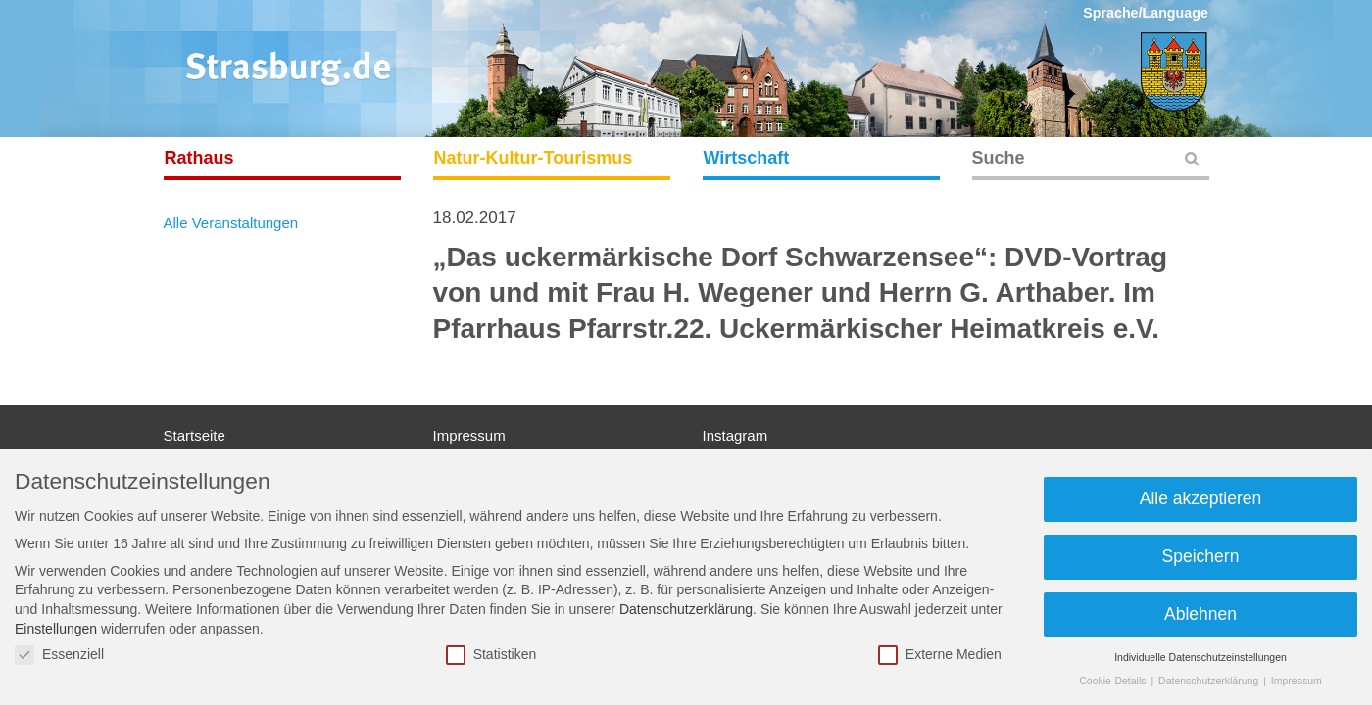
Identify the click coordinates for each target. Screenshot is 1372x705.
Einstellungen (56, 628)
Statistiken (491, 654)
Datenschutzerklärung (686, 609)
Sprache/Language (1145, 13)
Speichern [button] (1201, 556)
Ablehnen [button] (1200, 614)
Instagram (735, 435)
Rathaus (199, 157)
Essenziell (59, 654)
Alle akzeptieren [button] (1201, 498)
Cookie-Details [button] (1114, 680)
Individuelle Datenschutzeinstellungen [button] (1200, 657)
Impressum (469, 435)
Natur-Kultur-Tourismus (533, 157)
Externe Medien (940, 654)
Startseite (194, 435)
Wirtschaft (747, 157)
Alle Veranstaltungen (231, 222)
